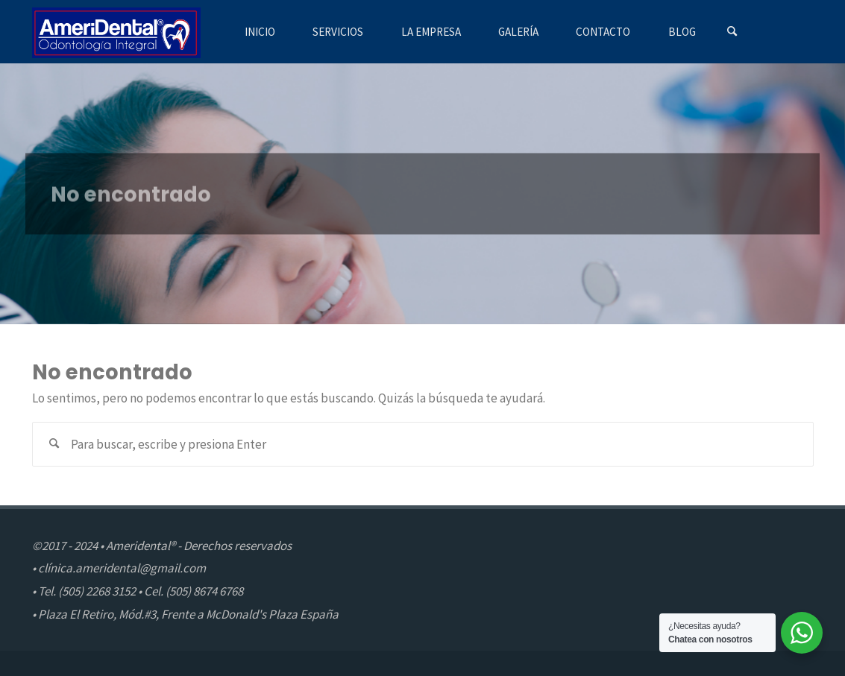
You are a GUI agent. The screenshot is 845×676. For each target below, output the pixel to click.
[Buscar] (732, 31)
